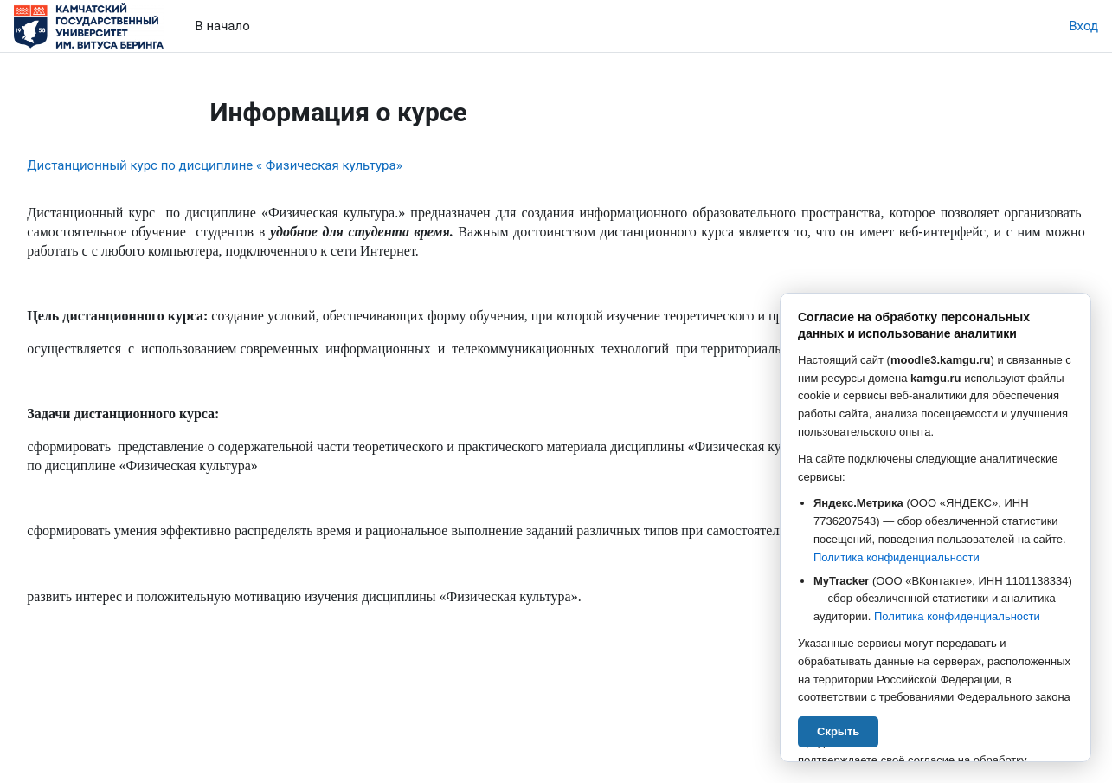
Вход (1083, 26)
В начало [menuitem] (222, 26)
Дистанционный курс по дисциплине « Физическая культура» (253, 165)
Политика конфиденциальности (896, 557)
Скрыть (838, 730)
